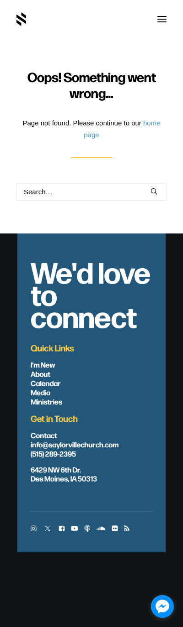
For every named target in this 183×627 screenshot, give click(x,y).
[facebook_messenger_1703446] (162, 606)
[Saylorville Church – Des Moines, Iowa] (21, 19)
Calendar (46, 383)
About (40, 374)
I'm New (43, 364)
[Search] (91, 192)
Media (40, 392)
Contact (44, 435)
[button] (162, 19)
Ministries (46, 401)
